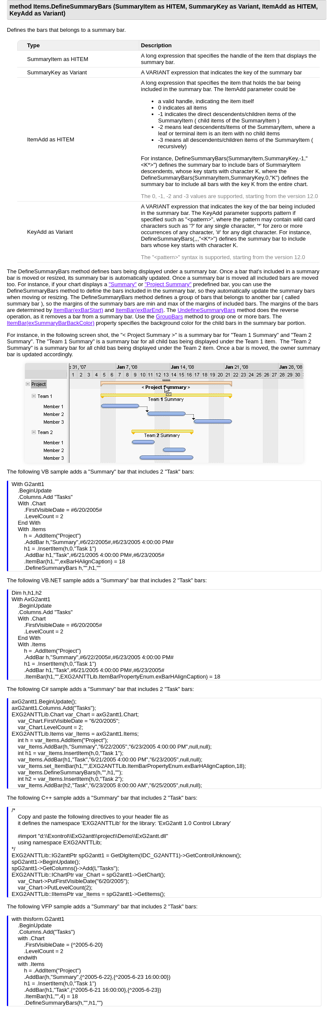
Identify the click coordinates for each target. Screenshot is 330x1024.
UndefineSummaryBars (206, 310)
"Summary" (123, 284)
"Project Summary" (168, 284)
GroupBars (169, 316)
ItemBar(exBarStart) (78, 310)
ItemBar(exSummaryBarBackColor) (51, 323)
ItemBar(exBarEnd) (139, 310)
